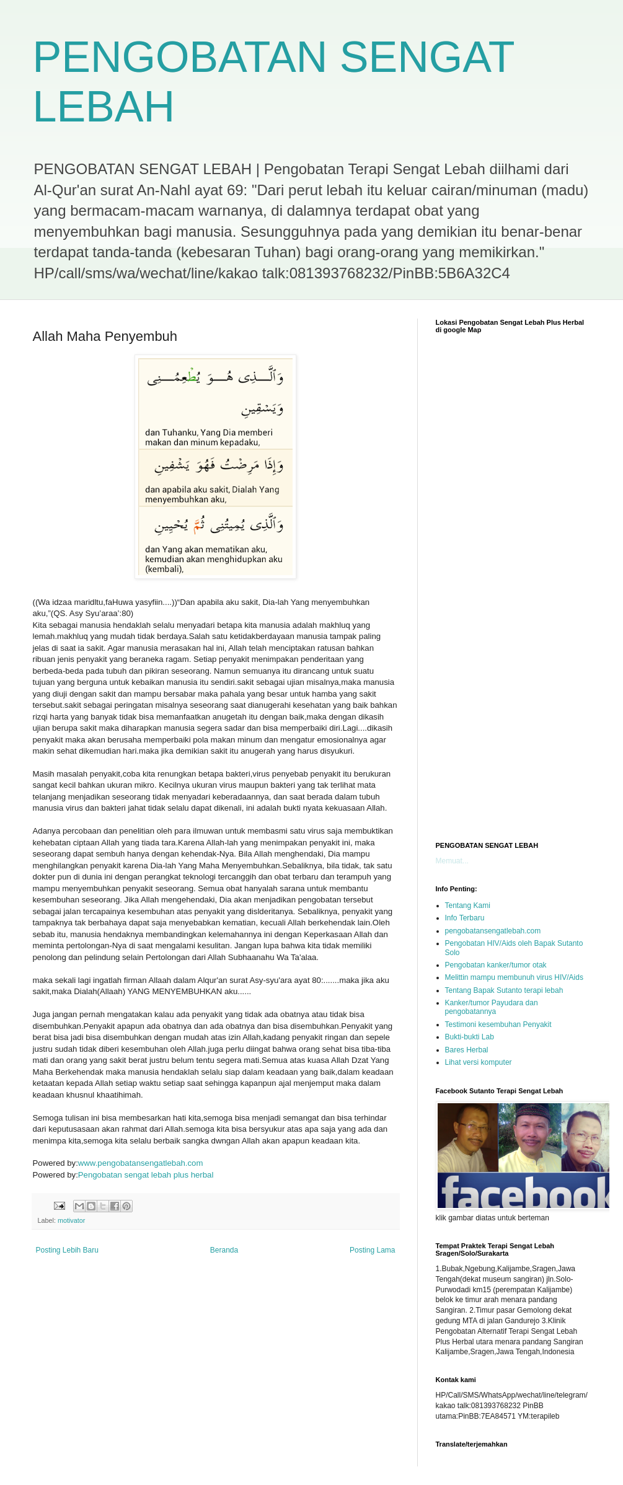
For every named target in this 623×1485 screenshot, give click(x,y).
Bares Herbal (466, 1050)
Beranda (224, 1250)
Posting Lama (372, 1250)
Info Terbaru (465, 918)
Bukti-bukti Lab (469, 1037)
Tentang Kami (467, 905)
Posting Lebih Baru (67, 1250)
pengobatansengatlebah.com (493, 931)
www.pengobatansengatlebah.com (140, 1163)
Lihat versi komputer (478, 1062)
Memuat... (452, 861)
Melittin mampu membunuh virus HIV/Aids (514, 977)
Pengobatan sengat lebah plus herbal (146, 1174)
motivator (71, 1220)
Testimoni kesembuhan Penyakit (498, 1024)
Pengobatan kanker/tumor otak (496, 965)
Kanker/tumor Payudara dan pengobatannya (491, 1007)
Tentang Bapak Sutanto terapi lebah (504, 990)
